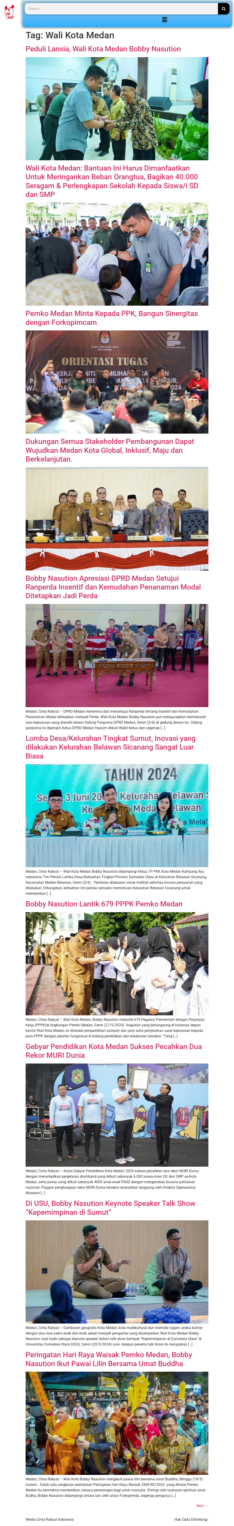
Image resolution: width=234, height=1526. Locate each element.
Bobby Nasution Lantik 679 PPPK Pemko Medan (104, 904)
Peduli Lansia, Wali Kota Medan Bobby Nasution (103, 48)
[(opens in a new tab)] (117, 569)
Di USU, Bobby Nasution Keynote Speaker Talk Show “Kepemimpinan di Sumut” (110, 1207)
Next (202, 1506)
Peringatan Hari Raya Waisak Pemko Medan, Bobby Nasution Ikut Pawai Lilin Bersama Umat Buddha (109, 1359)
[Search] (223, 8)
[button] (164, 20)
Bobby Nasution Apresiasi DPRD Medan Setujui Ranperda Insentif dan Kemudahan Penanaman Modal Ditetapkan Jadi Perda (113, 587)
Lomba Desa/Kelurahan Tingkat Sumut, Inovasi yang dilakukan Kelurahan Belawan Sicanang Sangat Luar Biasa (111, 747)
